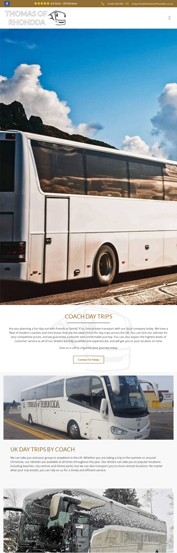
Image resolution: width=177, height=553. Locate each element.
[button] (169, 18)
